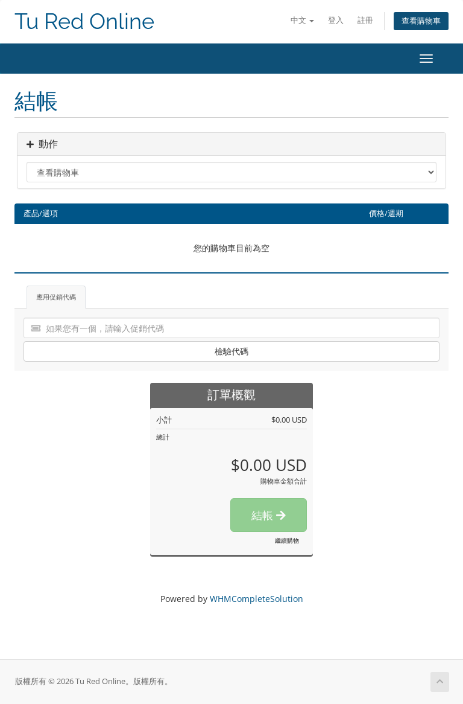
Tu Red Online (84, 21)
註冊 (365, 20)
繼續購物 (287, 540)
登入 (336, 20)
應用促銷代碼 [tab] (56, 296)
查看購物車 (421, 21)
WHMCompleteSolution (256, 598)
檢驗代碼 (231, 351)
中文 (302, 20)
